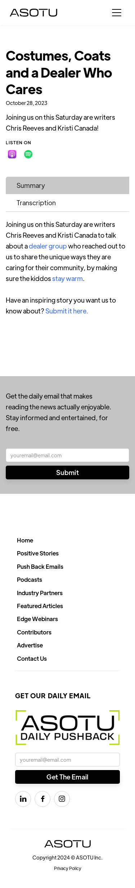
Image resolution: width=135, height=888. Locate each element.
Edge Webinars (37, 619)
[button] (117, 13)
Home (25, 540)
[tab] (67, 185)
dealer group (48, 246)
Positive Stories (38, 553)
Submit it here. (66, 311)
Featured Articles (40, 606)
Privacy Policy (67, 868)
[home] (33, 12)
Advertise (30, 645)
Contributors (34, 632)
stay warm (67, 278)
